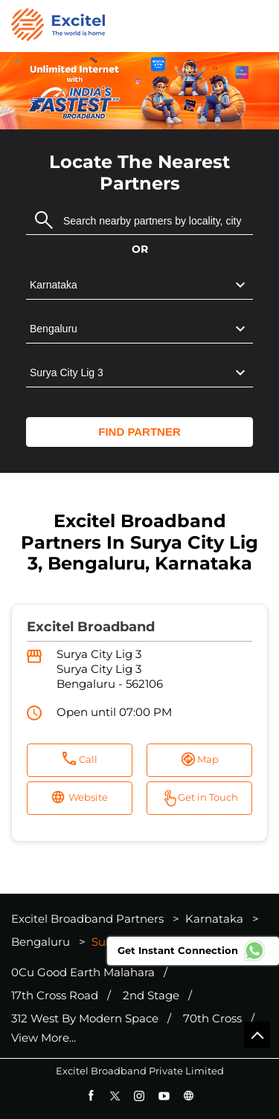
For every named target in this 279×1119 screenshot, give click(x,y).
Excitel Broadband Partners (89, 919)
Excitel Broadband (91, 627)
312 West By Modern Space (84, 1018)
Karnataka (214, 919)
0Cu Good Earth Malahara (83, 972)
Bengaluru (40, 942)
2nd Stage (151, 995)
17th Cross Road (54, 995)
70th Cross (212, 1018)
